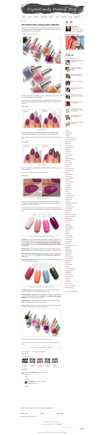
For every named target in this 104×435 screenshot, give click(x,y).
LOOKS (57, 16)
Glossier (67, 185)
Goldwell (67, 187)
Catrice (67, 157)
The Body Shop (68, 270)
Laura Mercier (68, 206)
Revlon (66, 243)
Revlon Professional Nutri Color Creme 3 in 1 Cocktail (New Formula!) (77, 110)
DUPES (70, 16)
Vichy (66, 280)
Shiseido (67, 254)
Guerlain (67, 189)
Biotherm (67, 143)
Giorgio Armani (68, 182)
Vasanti (67, 278)
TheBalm (67, 272)
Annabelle (67, 133)
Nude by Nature (68, 228)
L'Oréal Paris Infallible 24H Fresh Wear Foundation (76, 75)
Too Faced (67, 274)
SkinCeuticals (68, 258)
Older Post (60, 413)
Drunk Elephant (68, 170)
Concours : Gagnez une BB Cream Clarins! (77, 102)
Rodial (66, 249)
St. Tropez (67, 264)
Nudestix (67, 230)
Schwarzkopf (68, 251)
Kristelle (30, 381)
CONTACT (30, 16)
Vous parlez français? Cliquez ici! (29, 34)
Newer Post (23, 413)
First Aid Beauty (68, 178)
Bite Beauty (67, 145)
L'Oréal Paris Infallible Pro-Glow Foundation (77, 116)
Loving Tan (67, 210)
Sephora (67, 253)
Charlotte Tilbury (68, 158)
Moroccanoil (68, 220)
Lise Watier (67, 208)
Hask (66, 191)
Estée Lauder (68, 174)
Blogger (64, 432)
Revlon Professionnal (70, 245)
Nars (66, 224)
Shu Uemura (68, 256)
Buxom (66, 153)
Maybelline (67, 218)
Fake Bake (67, 176)
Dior (66, 166)
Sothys (66, 262)
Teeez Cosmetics (69, 268)
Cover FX (67, 164)
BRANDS (36, 16)
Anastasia (67, 131)
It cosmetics (68, 197)
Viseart (66, 281)
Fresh (66, 180)
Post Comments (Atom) (31, 416)
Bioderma (67, 141)
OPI (44, 351)
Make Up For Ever (69, 214)
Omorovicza (68, 235)
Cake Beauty (68, 155)
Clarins (66, 160)
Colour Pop (67, 162)
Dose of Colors (68, 168)
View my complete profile (77, 31)
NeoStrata (67, 226)
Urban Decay (68, 276)
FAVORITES (64, 16)
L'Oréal (67, 201)
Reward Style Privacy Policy (71, 291)
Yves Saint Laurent (69, 285)
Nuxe (66, 231)
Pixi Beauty (67, 239)
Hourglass (67, 193)
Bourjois (67, 149)
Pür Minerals (68, 241)
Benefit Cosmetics (69, 137)
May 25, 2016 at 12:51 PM (39, 381)
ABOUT (24, 16)
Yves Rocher (68, 283)
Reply (26, 376)
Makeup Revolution (69, 216)
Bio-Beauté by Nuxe (69, 139)
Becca (66, 135)
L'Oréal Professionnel (70, 203)
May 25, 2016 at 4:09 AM (41, 372)
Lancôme (67, 205)
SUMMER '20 (77, 16)
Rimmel (67, 247)
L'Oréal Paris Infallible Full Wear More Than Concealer (77, 95)
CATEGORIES (44, 16)
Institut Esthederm (69, 195)
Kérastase (67, 199)
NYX (66, 222)
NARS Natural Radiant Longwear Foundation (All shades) (76, 68)
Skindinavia (67, 260)
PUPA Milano (68, 237)
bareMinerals (68, 287)
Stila (66, 266)
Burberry (67, 151)
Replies (27, 379)
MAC (66, 212)
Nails (42, 351)
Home (42, 413)
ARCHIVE (51, 16)
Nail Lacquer (37, 351)
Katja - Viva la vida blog (30, 372)
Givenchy (67, 183)
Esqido (66, 172)
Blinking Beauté (68, 147)
